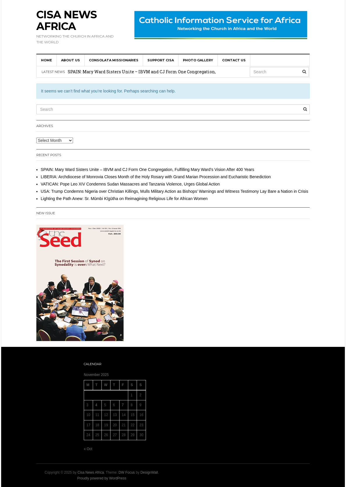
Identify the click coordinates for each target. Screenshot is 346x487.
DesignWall (149, 472)
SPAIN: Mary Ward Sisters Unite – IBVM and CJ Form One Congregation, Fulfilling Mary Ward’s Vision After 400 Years (147, 169)
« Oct (88, 449)
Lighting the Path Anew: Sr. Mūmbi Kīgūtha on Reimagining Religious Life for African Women (124, 198)
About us (70, 60)
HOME (46, 60)
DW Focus (127, 472)
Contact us (234, 60)
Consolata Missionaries (113, 60)
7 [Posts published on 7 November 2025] (123, 405)
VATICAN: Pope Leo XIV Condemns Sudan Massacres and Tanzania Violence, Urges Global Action (130, 184)
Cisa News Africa (66, 20)
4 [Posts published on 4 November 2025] (96, 405)
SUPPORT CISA (160, 60)
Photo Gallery (198, 60)
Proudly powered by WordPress (101, 478)
